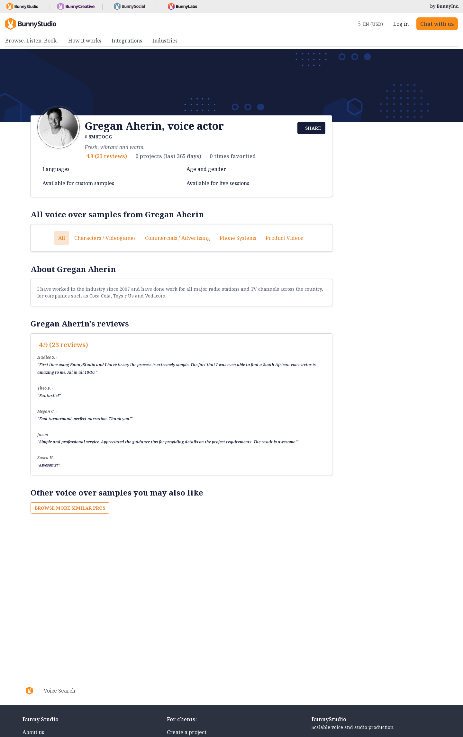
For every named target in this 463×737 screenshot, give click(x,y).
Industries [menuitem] (164, 40)
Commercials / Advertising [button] (177, 237)
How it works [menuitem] (84, 40)
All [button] (61, 237)
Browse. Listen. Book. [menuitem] (31, 40)
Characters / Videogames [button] (105, 237)
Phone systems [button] (238, 237)
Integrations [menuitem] (127, 40)
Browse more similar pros (70, 508)
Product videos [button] (284, 237)
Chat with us (437, 23)
